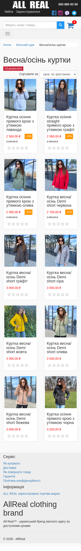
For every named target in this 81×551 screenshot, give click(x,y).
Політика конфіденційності (21, 480)
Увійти (8, 11)
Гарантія (9, 476)
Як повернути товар (17, 472)
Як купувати (11, 463)
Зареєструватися (28, 11)
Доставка (9, 467)
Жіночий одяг (25, 45)
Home (7, 45)
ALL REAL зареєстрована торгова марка (31, 493)
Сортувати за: (29, 74)
